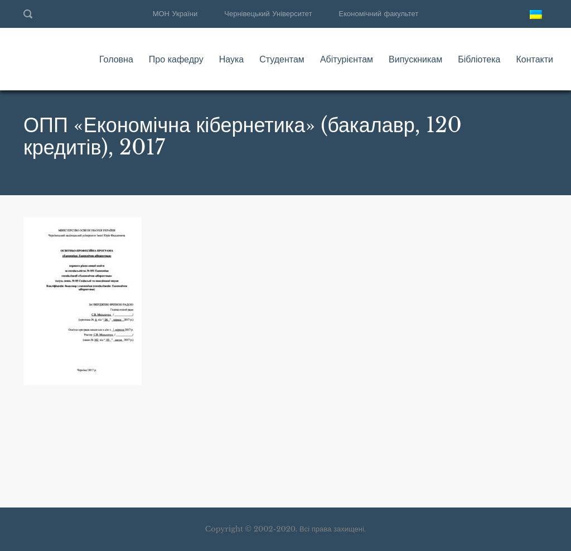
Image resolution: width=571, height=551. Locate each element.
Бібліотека (479, 59)
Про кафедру (176, 59)
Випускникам (415, 59)
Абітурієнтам (346, 59)
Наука (231, 59)
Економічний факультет (379, 13)
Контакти (534, 59)
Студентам (281, 59)
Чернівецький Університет (268, 13)
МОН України (175, 13)
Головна (116, 59)
